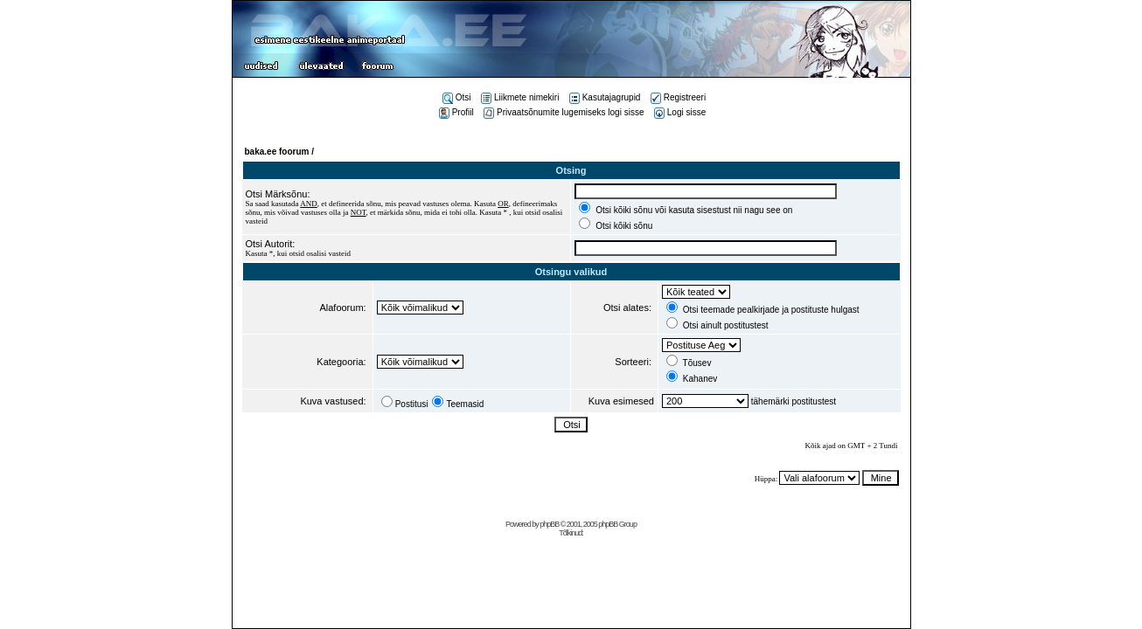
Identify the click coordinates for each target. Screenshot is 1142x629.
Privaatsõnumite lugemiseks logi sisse (564, 112)
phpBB (549, 524)
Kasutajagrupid (605, 97)
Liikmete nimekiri (520, 97)
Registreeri (678, 97)
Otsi (456, 97)
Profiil (456, 112)
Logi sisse (680, 112)
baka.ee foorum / (279, 151)
